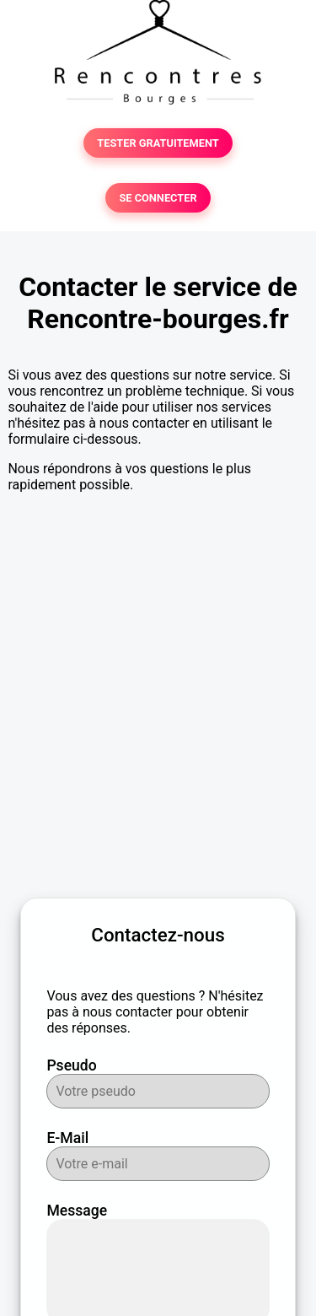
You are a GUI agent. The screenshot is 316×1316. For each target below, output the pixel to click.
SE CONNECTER (157, 197)
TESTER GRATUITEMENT (158, 143)
